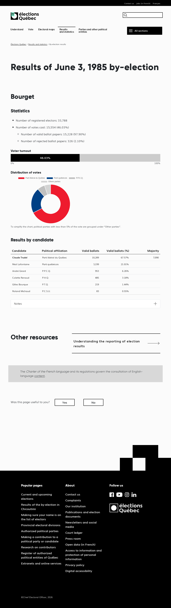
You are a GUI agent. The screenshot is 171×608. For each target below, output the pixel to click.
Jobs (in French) (143, 3)
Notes (18, 303)
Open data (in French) (80, 544)
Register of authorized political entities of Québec (39, 555)
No (93, 402)
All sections (141, 30)
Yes (64, 402)
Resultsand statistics (66, 30)
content (39, 376)
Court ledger (73, 532)
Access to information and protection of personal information (83, 554)
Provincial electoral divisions (40, 525)
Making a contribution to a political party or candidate (39, 539)
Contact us (129, 3)
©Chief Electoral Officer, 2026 (37, 597)
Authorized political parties (39, 531)
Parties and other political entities (93, 30)
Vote (30, 29)
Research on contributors (38, 547)
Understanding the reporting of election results (107, 343)
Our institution (75, 506)
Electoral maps (46, 29)
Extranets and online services (41, 563)
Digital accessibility (78, 571)
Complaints (73, 500)
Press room (73, 538)
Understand (16, 29)
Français (156, 3)
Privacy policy (74, 565)
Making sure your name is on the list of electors (41, 517)
